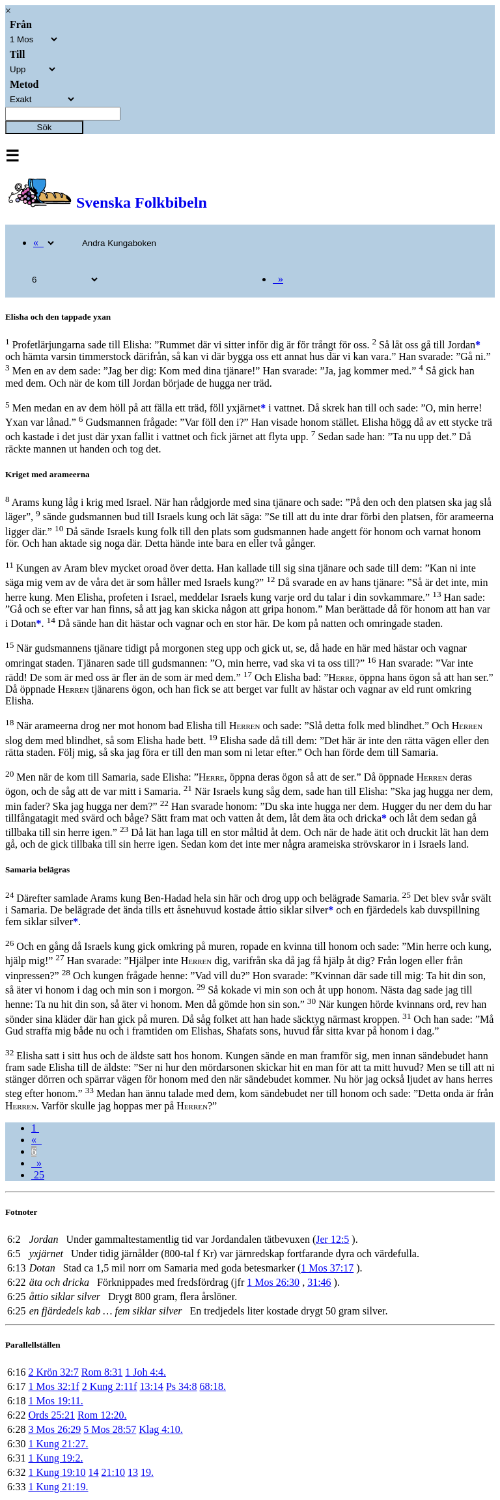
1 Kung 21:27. (58, 1443)
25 (37, 1174)
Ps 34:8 (181, 1386)
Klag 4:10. (161, 1429)
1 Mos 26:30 (273, 1282)
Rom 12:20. (102, 1415)
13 (133, 1472)
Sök (44, 127)
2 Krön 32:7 (53, 1372)
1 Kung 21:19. (58, 1486)
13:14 (151, 1386)
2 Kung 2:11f (109, 1386)
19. (147, 1472)
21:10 (112, 1472)
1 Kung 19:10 (56, 1472)
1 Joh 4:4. (145, 1372)
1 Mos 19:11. (55, 1400)
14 (93, 1472)
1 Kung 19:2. (55, 1458)
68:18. (212, 1386)
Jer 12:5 (332, 1239)
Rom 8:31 (102, 1372)
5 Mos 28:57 (109, 1429)
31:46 (319, 1282)
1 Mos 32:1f (53, 1386)
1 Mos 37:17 (327, 1267)
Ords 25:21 (51, 1415)
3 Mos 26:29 (54, 1429)
